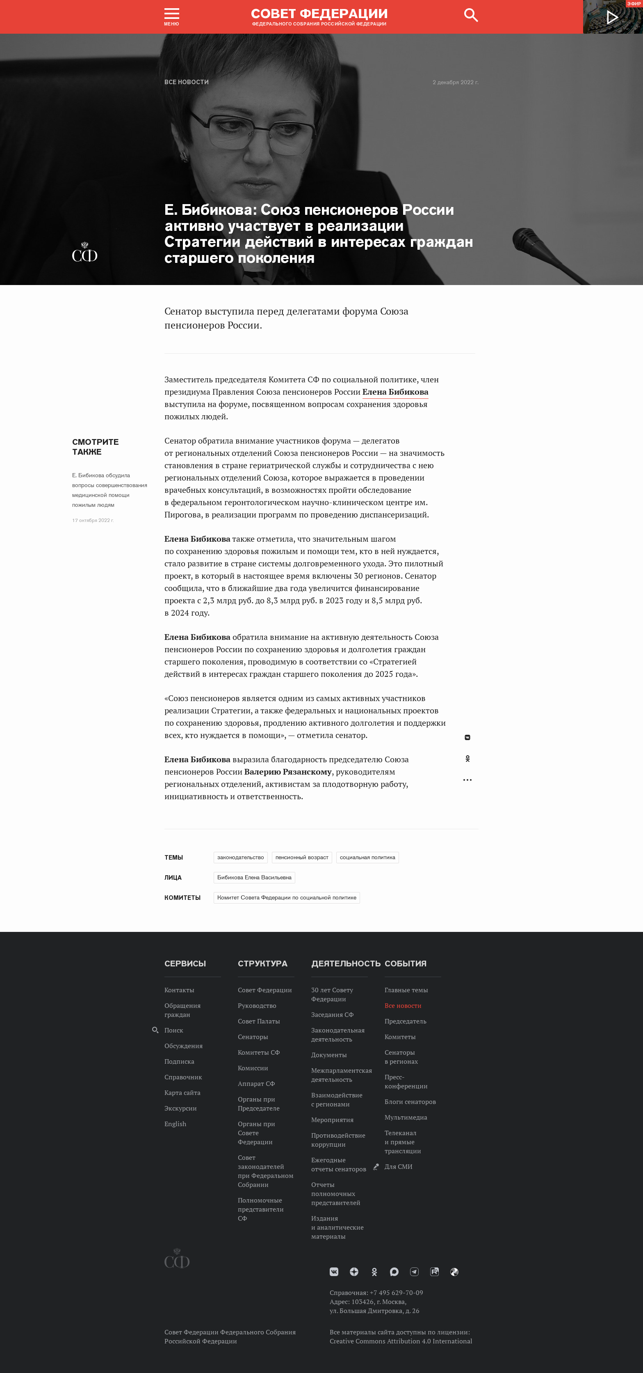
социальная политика (367, 857)
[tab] (467, 763)
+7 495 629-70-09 (396, 1292)
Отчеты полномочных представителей (335, 1193)
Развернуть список (467, 780)
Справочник (183, 1077)
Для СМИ (399, 1166)
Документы (329, 1055)
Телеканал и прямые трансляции (403, 1142)
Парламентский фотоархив (454, 1272)
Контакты (179, 990)
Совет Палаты (259, 1021)
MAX (394, 1271)
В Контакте (467, 737)
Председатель (405, 1021)
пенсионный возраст (302, 857)
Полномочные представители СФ (261, 1209)
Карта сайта (182, 1092)
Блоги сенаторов (410, 1101)
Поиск (173, 1030)
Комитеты (400, 1037)
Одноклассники (467, 758)
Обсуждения (183, 1046)
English (175, 1124)
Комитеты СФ (259, 1052)
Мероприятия (332, 1119)
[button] (171, 17)
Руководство (257, 1005)
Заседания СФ (332, 1014)
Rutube (434, 1271)
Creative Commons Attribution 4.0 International (401, 1341)
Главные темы (406, 990)
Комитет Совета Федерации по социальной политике (286, 897)
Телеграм (414, 1271)
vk (334, 1271)
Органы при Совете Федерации (256, 1133)
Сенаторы (253, 1037)
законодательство (240, 857)
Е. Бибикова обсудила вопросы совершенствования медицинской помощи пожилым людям (109, 489)
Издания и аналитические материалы (337, 1227)
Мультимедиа (406, 1117)
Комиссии (253, 1068)
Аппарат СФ (256, 1083)
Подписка (179, 1061)
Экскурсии (180, 1108)
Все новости (186, 82)
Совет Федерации (265, 990)
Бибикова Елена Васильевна (254, 877)
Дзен (354, 1271)
